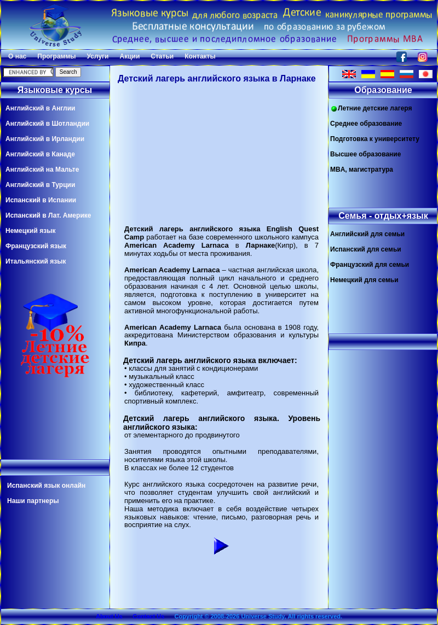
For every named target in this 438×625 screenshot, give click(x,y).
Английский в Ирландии (44, 139)
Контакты (200, 56)
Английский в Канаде (40, 154)
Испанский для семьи (365, 249)
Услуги (98, 56)
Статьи (162, 56)
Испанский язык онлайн (46, 485)
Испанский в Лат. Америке (48, 215)
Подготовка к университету (374, 139)
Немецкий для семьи (364, 280)
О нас (17, 56)
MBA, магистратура (361, 169)
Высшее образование (365, 154)
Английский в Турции (40, 185)
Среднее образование (366, 123)
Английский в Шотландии (47, 123)
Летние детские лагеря (371, 108)
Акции (129, 56)
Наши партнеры (33, 501)
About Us (109, 616)
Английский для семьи (367, 234)
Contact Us (148, 616)
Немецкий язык (30, 231)
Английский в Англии (40, 108)
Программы (56, 56)
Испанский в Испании (40, 200)
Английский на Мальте (42, 169)
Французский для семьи (369, 264)
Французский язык (35, 246)
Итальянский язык (35, 261)
